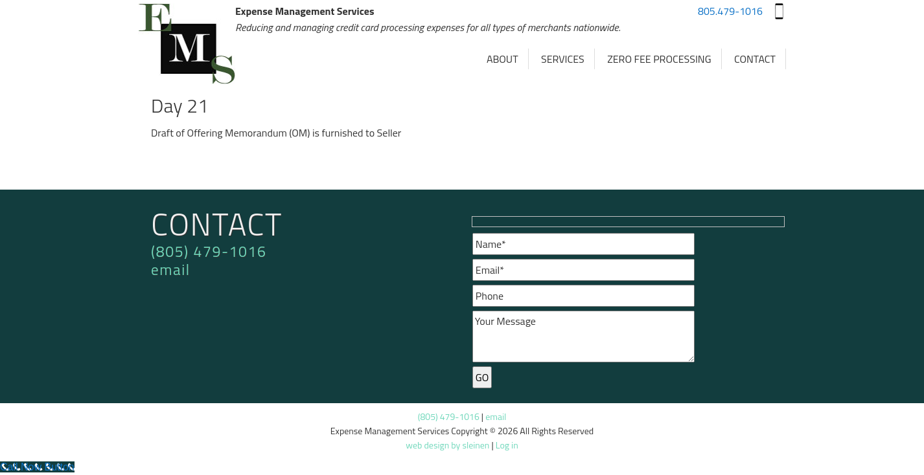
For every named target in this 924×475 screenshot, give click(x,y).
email (171, 269)
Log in (507, 445)
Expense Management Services (186, 45)
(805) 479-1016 (208, 251)
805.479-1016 (730, 11)
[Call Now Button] (37, 466)
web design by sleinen (447, 445)
